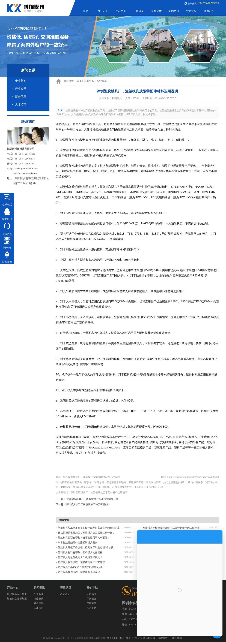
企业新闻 (20, 80)
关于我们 (103, 11)
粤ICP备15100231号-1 (118, 638)
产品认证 (65, 594)
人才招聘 (20, 104)
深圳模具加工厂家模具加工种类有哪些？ (88, 504)
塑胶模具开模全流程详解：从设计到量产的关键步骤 (171, 527)
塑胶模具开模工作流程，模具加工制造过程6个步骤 (86, 547)
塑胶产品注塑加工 (17, 598)
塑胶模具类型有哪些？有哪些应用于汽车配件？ (84, 537)
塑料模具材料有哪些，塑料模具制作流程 (80, 552)
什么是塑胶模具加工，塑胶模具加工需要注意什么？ (86, 532)
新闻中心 (89, 81)
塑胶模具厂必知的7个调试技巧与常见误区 (81, 567)
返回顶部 (7, 262)
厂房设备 (138, 11)
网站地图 (163, 638)
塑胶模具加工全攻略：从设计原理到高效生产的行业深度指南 (91, 527)
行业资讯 (20, 88)
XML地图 (176, 638)
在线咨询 (7, 234)
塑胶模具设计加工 (17, 594)
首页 (79, 81)
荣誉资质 (156, 11)
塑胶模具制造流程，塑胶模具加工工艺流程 (81, 562)
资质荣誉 (91, 603)
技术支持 (191, 11)
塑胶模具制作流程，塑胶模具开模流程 (79, 572)
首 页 (86, 11)
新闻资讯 (174, 11)
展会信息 (20, 96)
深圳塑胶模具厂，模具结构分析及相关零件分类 (92, 499)
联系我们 (209, 11)
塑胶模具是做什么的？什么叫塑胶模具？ (80, 557)
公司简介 (91, 594)
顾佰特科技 (149, 638)
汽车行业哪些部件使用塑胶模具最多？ (79, 542)
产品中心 (121, 11)
